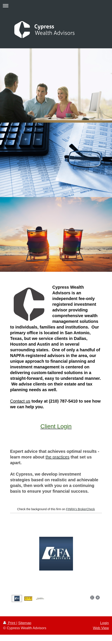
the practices (57, 457)
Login (104, 623)
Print (9, 623)
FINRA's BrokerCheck (80, 509)
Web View (101, 628)
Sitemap (24, 623)
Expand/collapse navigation (56, 5)
